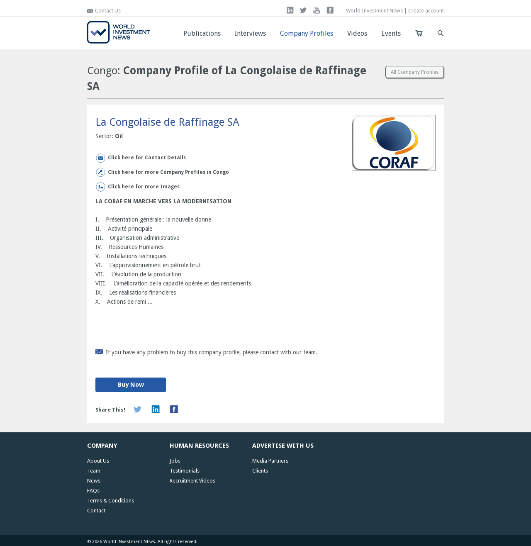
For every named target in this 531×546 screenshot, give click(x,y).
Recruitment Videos (192, 481)
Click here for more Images (144, 187)
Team (93, 471)
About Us (98, 461)
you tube (316, 10)
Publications (202, 33)
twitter (303, 10)
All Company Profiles (414, 72)
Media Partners (270, 461)
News (93, 481)
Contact (96, 510)
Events (391, 33)
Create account (426, 10)
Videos (357, 33)
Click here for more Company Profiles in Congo (168, 172)
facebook (330, 10)
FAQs (93, 491)
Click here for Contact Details (147, 158)
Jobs (175, 461)
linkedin (290, 10)
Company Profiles (306, 33)
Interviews (250, 33)
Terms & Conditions (110, 500)
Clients (260, 471)
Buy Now (131, 384)
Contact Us (108, 10)
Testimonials (185, 471)
